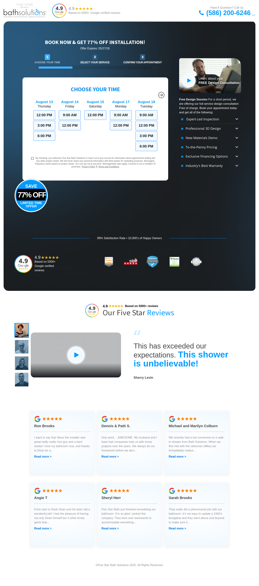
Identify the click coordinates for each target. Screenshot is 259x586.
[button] (23, 332)
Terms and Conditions (108, 166)
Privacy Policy (88, 166)
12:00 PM (44, 115)
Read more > (42, 469)
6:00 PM (44, 136)
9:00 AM (70, 115)
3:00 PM (44, 125)
